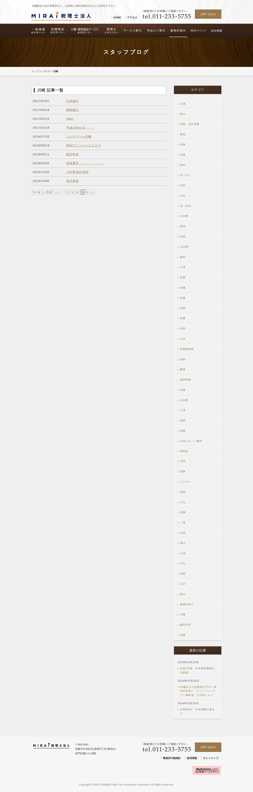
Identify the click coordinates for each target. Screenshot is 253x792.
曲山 (183, 594)
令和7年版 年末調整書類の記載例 (197, 670)
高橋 (183, 512)
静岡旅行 (72, 110)
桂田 (183, 328)
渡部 (183, 420)
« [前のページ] (56, 192)
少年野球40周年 (77, 172)
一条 (183, 522)
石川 (183, 583)
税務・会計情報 (189, 124)
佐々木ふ (185, 175)
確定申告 (72, 154)
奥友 (183, 134)
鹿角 (183, 471)
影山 (183, 113)
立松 (183, 195)
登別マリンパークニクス (83, 145)
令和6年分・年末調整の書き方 (197, 711)
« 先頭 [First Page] (47, 192)
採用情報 (192, 758)
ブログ (46, 71)
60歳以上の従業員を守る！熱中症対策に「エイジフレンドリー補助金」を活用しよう (198, 691)
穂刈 (183, 164)
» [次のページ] (92, 192)
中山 (183, 563)
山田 (183, 532)
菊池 (183, 226)
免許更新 (72, 181)
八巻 (183, 267)
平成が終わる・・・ (80, 127)
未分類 (184, 216)
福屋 (183, 635)
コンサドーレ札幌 (79, 136)
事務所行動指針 (172, 758)
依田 (183, 236)
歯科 (183, 359)
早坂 (183, 154)
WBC (70, 118)
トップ (35, 71)
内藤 (183, 287)
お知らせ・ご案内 (191, 441)
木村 (183, 185)
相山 (183, 543)
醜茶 (183, 369)
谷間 (183, 308)
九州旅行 (72, 101)
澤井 (183, 461)
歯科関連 (185, 379)
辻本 (183, 338)
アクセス (132, 17)
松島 (183, 277)
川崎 (183, 614)
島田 (183, 573)
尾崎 (183, 491)
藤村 (183, 257)
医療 (183, 318)
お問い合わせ (208, 14)
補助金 (184, 451)
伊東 (183, 144)
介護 (183, 103)
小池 (183, 553)
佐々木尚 (185, 205)
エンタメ (185, 481)
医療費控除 (187, 349)
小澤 (183, 410)
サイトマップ (210, 758)
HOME (117, 17)
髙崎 (183, 430)
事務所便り (187, 604)
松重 (183, 297)
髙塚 (183, 389)
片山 (183, 502)
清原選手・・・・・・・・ (85, 163)
